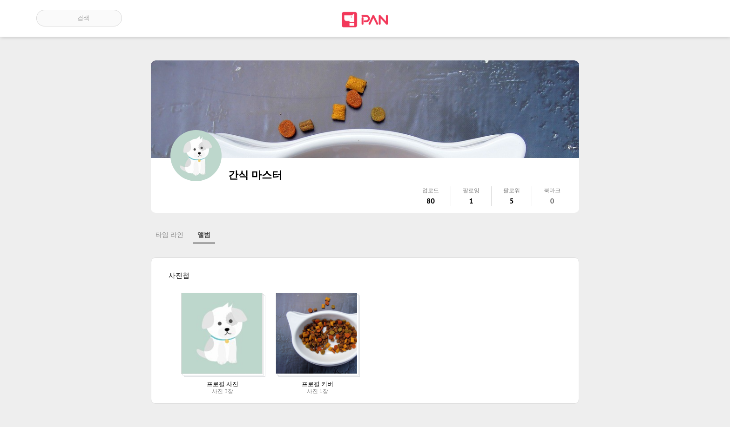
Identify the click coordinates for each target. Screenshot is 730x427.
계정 (680, 18)
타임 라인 (169, 234)
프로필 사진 (222, 384)
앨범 (203, 234)
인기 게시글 (654, 18)
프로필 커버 (317, 384)
